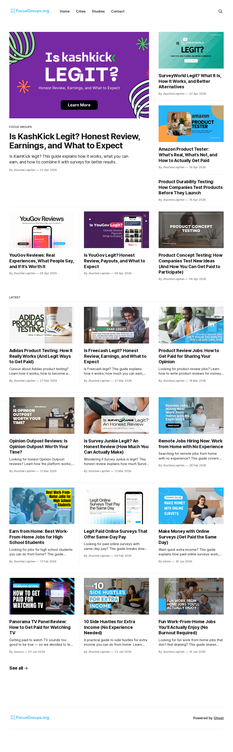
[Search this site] (220, 11)
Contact (117, 11)
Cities (81, 11)
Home (65, 11)
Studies (98, 11)
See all (18, 668)
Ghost (219, 718)
